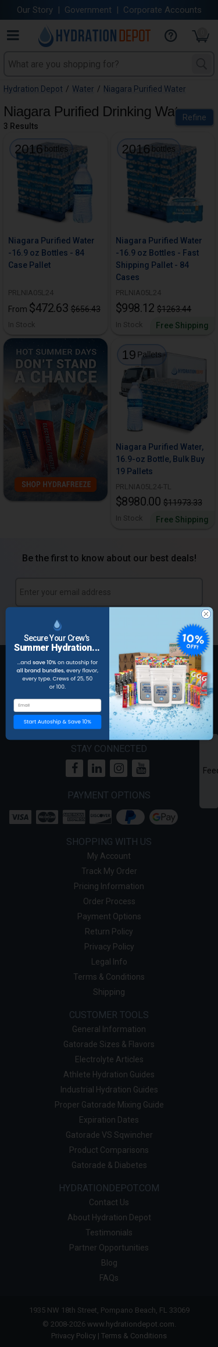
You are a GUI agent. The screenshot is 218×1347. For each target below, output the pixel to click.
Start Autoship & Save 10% (57, 728)
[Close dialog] (205, 620)
